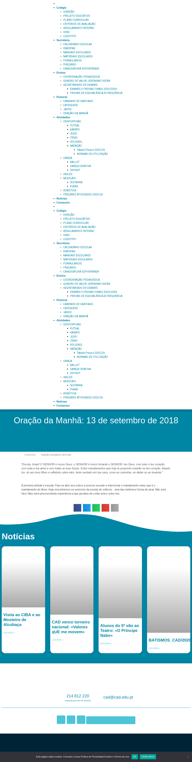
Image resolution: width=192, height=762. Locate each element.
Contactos (63, 202)
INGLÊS (67, 174)
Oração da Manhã (50, 455)
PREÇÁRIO (69, 64)
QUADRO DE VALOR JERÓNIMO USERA (86, 80)
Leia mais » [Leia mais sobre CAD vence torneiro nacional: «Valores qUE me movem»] (57, 640)
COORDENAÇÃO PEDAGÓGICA (81, 76)
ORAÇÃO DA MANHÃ (75, 113)
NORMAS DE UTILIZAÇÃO (92, 153)
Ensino (60, 72)
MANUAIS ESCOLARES (77, 52)
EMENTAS (69, 48)
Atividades (63, 117)
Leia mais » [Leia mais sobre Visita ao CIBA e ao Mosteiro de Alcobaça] (9, 633)
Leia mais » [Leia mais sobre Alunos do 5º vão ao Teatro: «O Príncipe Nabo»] (106, 643)
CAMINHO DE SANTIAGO (78, 101)
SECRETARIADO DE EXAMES (80, 84)
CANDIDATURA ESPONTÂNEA (81, 68)
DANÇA (67, 158)
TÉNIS (74, 137)
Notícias (61, 198)
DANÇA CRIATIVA (80, 166)
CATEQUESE (70, 105)
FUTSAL (75, 125)
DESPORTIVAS (72, 121)
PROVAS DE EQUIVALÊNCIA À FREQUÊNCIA (96, 93)
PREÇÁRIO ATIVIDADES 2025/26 (83, 194)
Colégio (61, 7)
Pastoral (61, 97)
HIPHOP (75, 170)
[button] (77, 508)
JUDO (73, 133)
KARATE (75, 129)
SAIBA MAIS (147, 756)
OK (134, 756)
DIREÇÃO (68, 11)
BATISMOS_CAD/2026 (170, 640)
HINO (66, 32)
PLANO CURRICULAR (76, 19)
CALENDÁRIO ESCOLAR (77, 44)
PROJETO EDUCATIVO (76, 15)
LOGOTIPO (69, 36)
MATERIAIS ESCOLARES (78, 56)
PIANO (74, 186)
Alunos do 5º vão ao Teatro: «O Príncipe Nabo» (119, 630)
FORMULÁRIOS (72, 60)
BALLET (75, 162)
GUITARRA (76, 182)
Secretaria (63, 40)
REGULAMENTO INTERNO (78, 28)
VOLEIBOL (76, 141)
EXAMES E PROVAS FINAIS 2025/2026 (93, 89)
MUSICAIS (69, 178)
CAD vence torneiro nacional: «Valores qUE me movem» (71, 627)
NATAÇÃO (76, 145)
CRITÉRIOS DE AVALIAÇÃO (79, 24)
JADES (67, 109)
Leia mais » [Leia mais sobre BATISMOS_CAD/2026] (154, 648)
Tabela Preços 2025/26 (91, 149)
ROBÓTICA (69, 190)
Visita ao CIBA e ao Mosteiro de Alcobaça (21, 619)
